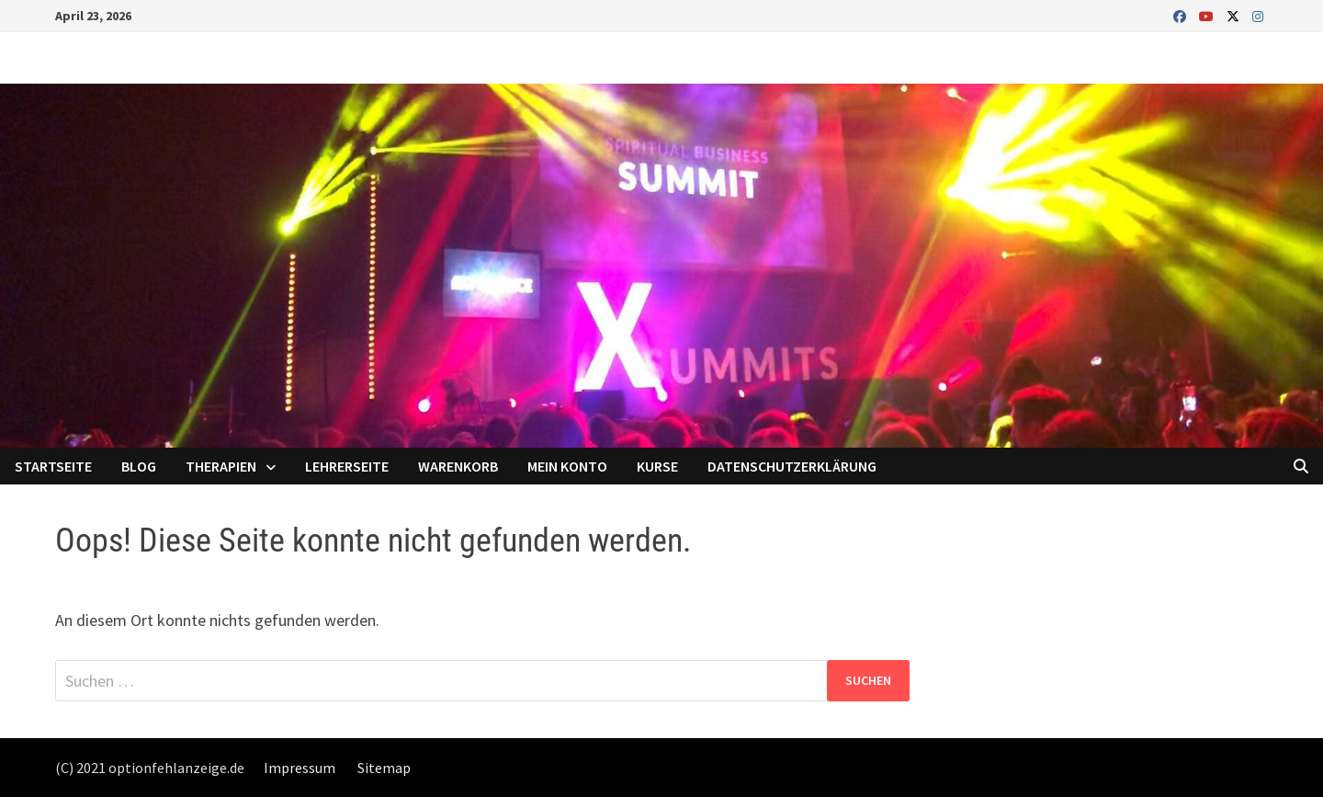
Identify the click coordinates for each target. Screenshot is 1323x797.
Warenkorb (458, 466)
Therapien (221, 466)
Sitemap (384, 767)
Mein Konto (567, 466)
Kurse (657, 466)
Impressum (299, 767)
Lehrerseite (347, 466)
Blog (138, 466)
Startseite (53, 466)
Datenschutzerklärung (791, 466)
